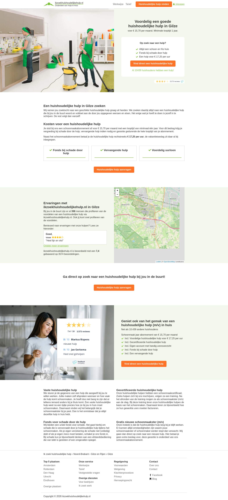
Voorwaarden (121, 465)
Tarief (128, 4)
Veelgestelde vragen (89, 473)
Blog (154, 479)
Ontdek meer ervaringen (56, 246)
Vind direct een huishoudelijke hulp (152, 63)
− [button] (117, 194)
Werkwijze (118, 4)
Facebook (157, 475)
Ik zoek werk (85, 485)
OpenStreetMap (169, 262)
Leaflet (158, 262)
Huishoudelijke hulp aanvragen (114, 169)
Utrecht (47, 476)
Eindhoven (49, 480)
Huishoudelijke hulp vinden (154, 4)
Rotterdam (48, 469)
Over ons (154, 465)
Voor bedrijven (86, 482)
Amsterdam (49, 465)
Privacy (118, 476)
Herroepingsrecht (123, 480)
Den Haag (48, 473)
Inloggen (179, 4)
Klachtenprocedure (123, 473)
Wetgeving (119, 469)
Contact (153, 469)
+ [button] (117, 190)
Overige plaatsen (52, 486)
